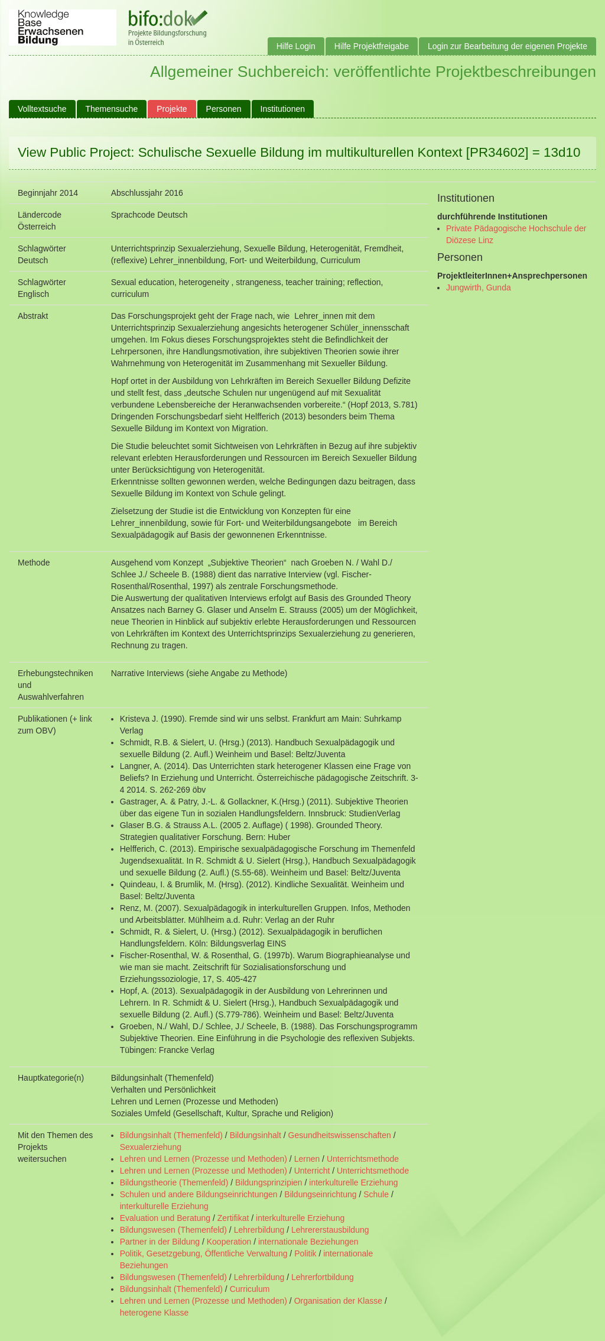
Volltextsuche (42, 109)
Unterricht (312, 1170)
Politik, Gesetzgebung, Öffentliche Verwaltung (204, 1253)
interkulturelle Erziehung (353, 1182)
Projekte (172, 109)
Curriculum (250, 1289)
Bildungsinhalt (255, 1135)
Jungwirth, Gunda (478, 287)
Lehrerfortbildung (322, 1277)
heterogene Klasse (154, 1312)
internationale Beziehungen (308, 1241)
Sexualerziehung (150, 1147)
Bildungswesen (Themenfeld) (173, 1230)
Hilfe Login (296, 46)
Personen (224, 109)
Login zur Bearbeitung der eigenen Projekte (507, 46)
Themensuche (112, 109)
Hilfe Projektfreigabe (371, 46)
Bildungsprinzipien (268, 1182)
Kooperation (229, 1241)
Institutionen (283, 109)
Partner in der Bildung (160, 1241)
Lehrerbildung (259, 1230)
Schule (376, 1194)
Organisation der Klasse (338, 1301)
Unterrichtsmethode (363, 1159)
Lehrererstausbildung (330, 1230)
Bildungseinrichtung (320, 1194)
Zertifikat (233, 1218)
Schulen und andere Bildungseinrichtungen (199, 1194)
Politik (305, 1253)
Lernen (307, 1159)
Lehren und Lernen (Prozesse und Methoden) (203, 1159)
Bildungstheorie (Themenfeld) (174, 1182)
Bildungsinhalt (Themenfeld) (171, 1135)
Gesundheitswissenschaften (339, 1135)
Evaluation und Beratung (165, 1218)
